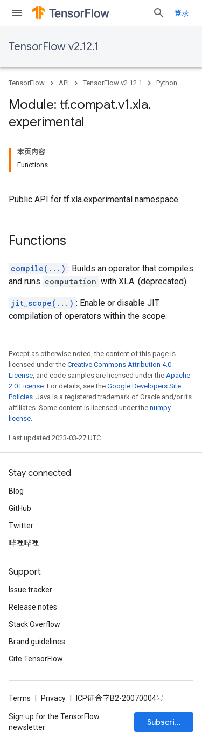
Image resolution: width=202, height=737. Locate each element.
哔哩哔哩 (24, 542)
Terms (20, 698)
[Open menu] (17, 13)
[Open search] (158, 12)
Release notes (33, 607)
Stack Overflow (34, 624)
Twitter (21, 525)
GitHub (20, 508)
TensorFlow (27, 83)
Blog (16, 491)
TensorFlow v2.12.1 (54, 46)
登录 (181, 13)
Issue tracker (30, 589)
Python (166, 83)
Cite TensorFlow (36, 658)
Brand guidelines (37, 641)
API (64, 83)
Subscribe (165, 722)
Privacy (53, 698)
